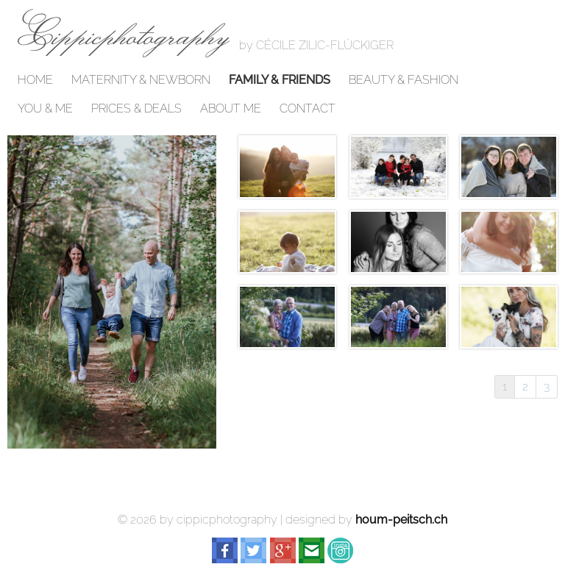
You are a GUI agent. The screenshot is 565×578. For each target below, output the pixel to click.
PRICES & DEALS (136, 109)
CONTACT (307, 109)
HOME (35, 80)
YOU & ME (45, 109)
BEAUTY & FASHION (403, 80)
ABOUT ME (230, 109)
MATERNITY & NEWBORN (140, 80)
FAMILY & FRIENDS (279, 80)
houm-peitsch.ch (401, 520)
